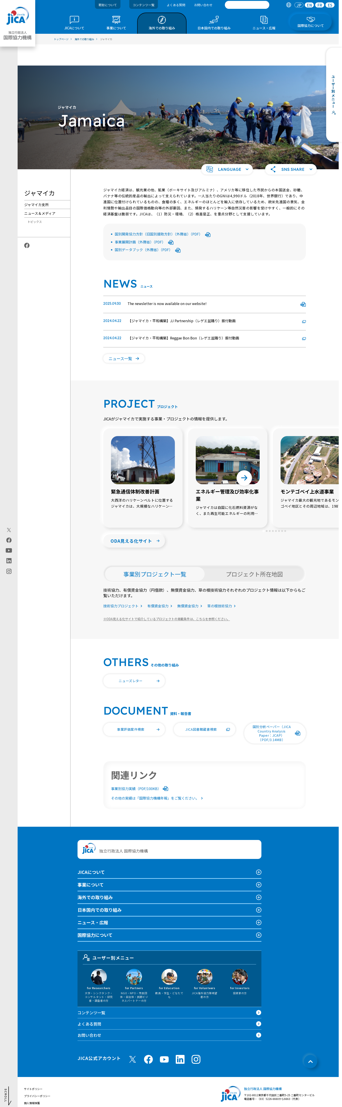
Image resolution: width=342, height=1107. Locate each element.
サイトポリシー (33, 1067)
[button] (227, 148)
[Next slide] (244, 457)
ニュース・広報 (93, 901)
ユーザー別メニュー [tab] (108, 936)
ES (330, 5)
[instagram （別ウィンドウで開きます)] (196, 1038)
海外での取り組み (95, 876)
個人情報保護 (32, 1082)
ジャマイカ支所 (36, 183)
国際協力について (95, 914)
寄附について (107, 5)
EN (309, 5)
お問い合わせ (203, 5)
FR (319, 5)
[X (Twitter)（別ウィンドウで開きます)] (9, 530)
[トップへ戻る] (310, 1040)
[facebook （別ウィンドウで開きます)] (148, 1038)
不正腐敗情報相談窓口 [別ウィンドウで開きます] (37, 1096)
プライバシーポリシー (37, 1075)
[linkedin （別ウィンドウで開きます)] (180, 1038)
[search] (247, 5)
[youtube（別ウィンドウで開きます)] (9, 550)
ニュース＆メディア (39, 192)
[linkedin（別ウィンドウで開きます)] (9, 560)
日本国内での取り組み (100, 888)
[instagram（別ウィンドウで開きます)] (9, 571)
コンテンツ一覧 (143, 5)
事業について (91, 863)
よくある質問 (176, 5)
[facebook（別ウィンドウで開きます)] (9, 540)
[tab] (288, 5)
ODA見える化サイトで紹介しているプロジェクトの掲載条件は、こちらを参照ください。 (166, 597)
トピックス (35, 200)
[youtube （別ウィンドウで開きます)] (164, 1038)
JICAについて (91, 851)
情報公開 (29, 1089)
